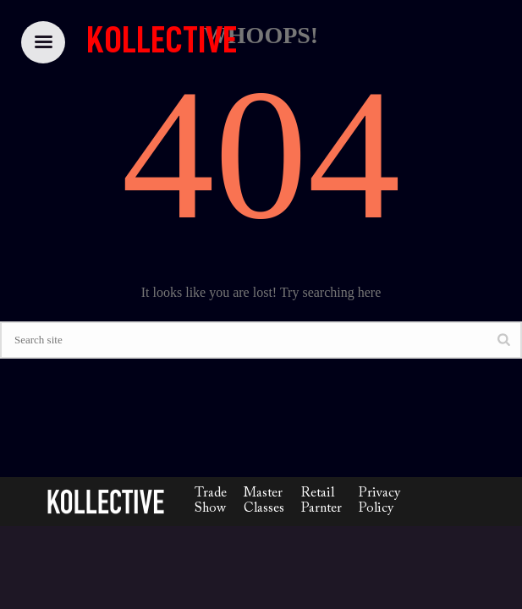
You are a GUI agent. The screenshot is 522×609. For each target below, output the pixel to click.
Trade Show (211, 500)
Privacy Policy (379, 500)
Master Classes (264, 500)
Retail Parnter (321, 500)
